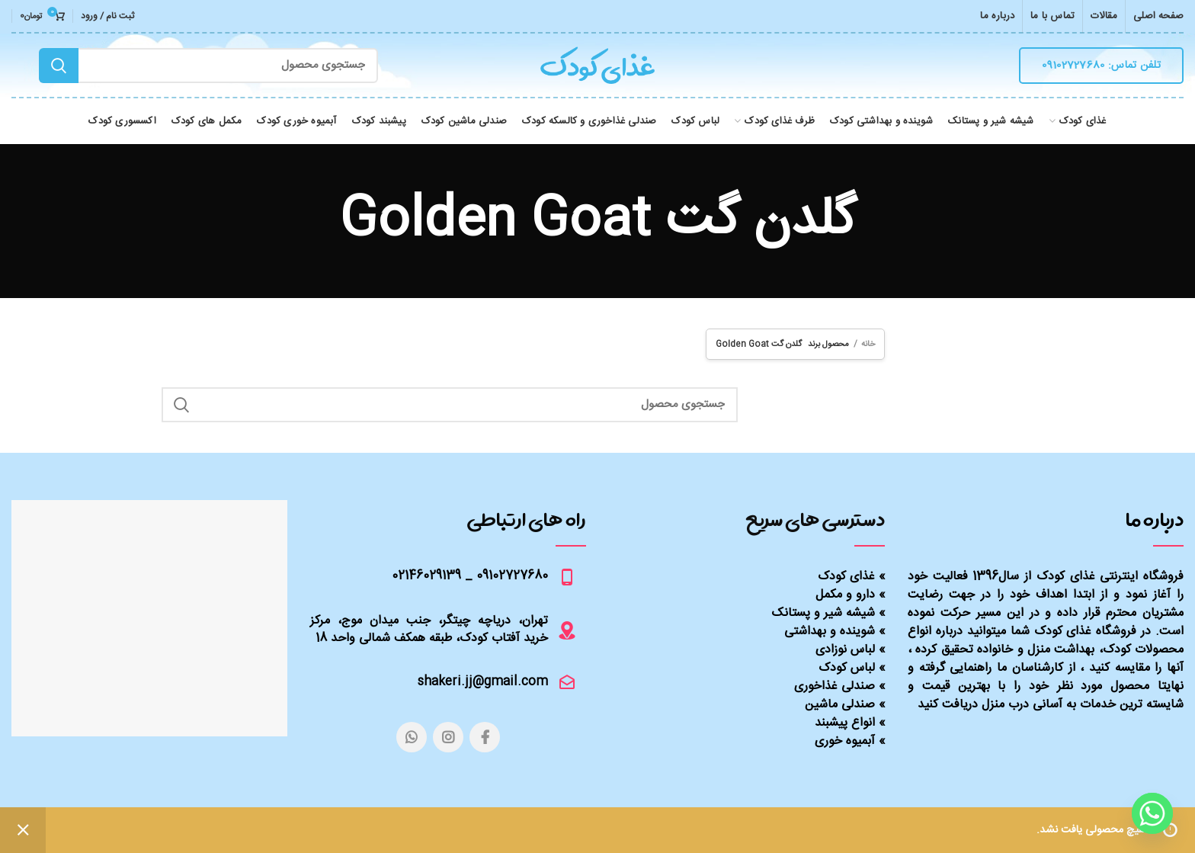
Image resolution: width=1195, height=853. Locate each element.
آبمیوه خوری (845, 741)
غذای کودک (846, 576)
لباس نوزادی (845, 650)
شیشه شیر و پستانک (823, 613)
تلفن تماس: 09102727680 (1101, 65)
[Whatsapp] (1152, 813)
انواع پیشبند (845, 723)
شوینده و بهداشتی (829, 631)
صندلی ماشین (840, 704)
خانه (868, 344)
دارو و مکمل (845, 595)
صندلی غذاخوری (834, 686)
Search (58, 65)
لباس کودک (847, 668)
